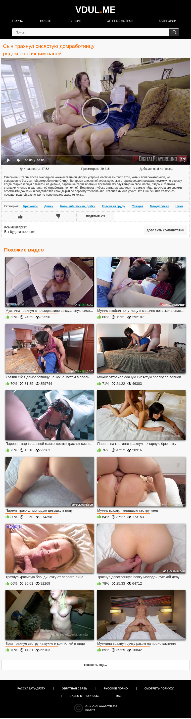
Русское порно (116, 688)
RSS (119, 695)
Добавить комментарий (165, 230)
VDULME (95, 10)
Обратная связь (74, 688)
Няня (179, 206)
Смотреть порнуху (159, 688)
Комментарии (15, 227)
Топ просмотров (119, 21)
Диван (48, 206)
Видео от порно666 (84, 695)
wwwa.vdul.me (108, 705)
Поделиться (95, 216)
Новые (45, 21)
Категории (167, 21)
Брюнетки (30, 206)
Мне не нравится (58, 216)
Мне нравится (20, 216)
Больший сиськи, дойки (78, 206)
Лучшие (75, 21)
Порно (17, 21)
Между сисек (159, 206)
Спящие (137, 206)
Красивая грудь (113, 206)
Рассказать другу (31, 688)
